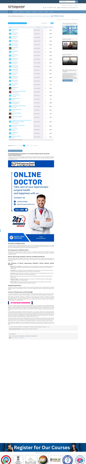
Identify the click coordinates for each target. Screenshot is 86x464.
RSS (48, 327)
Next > (36, 145)
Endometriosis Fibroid (16, 109)
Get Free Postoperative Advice (15, 150)
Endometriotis (15, 129)
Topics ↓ (10, 27)
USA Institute (76, 5)
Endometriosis (15, 29)
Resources (34, 11)
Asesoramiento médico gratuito (37, 16)
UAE (72, 19)
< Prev (14, 145)
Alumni (46, 11)
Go (76, 1)
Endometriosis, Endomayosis (18, 125)
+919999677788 (51, 7)
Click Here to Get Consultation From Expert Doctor (17, 23)
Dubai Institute (70, 5)
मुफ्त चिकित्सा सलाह (57, 16)
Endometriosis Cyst (16, 98)
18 (19, 145)
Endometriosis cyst (16, 102)
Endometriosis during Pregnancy (19, 105)
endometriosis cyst (16, 94)
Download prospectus (68, 80)
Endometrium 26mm (16, 136)
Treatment (28, 11)
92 (31, 145)
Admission (21, 11)
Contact (52, 11)
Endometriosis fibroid (16, 113)
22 (28, 145)
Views (50, 27)
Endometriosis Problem (17, 116)
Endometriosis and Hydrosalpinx (19, 91)
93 (33, 145)
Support (41, 11)
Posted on (38, 27)
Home (10, 11)
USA (75, 19)
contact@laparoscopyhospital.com (68, 7)
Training (15, 11)
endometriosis (15, 36)
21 (26, 145)
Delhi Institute (64, 5)
